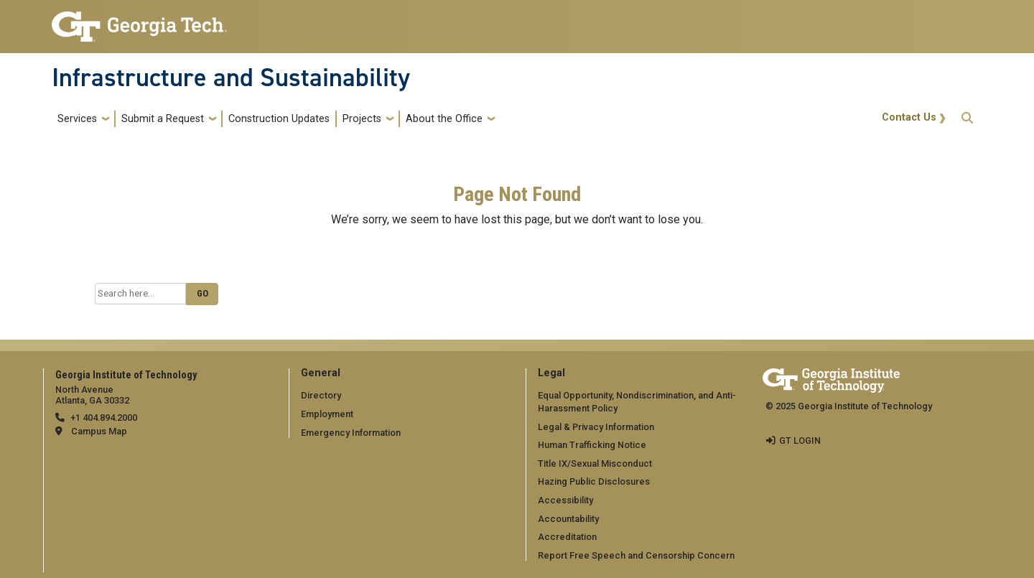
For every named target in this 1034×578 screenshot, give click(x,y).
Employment (327, 414)
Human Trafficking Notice (592, 444)
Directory (321, 395)
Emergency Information (351, 432)
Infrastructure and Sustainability (231, 77)
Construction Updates (279, 119)
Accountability (568, 518)
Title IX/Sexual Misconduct (595, 463)
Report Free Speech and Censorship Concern (636, 555)
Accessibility (565, 500)
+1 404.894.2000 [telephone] (103, 417)
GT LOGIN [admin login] (800, 440)
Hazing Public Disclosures (594, 481)
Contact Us (909, 117)
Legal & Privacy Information (596, 426)
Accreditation (567, 536)
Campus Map (99, 431)
